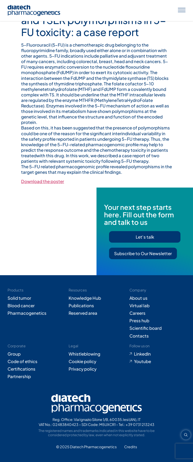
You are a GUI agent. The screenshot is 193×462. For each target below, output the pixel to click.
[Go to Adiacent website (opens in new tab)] (130, 446)
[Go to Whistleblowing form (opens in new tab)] (97, 354)
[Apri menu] (181, 10)
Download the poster (42, 181)
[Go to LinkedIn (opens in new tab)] (157, 354)
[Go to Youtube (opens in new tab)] (157, 361)
